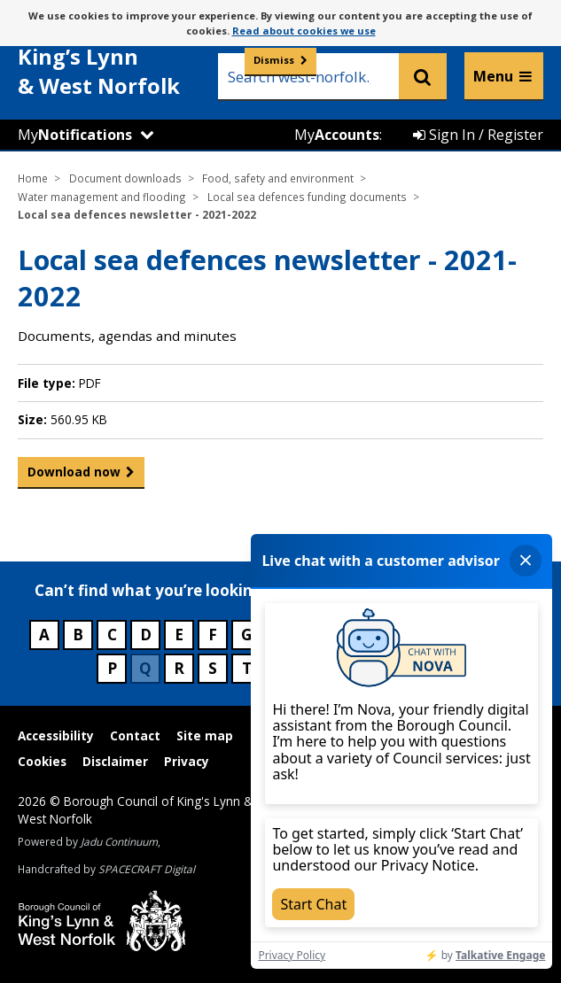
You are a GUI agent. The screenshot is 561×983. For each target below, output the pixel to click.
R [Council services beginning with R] (179, 668)
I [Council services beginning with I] (314, 634)
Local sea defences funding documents (307, 197)
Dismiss (273, 59)
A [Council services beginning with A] (44, 634)
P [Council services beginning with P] (112, 668)
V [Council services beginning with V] (314, 668)
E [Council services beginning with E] (179, 634)
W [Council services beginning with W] (348, 668)
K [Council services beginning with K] (382, 634)
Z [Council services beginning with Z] (449, 668)
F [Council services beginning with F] (212, 634)
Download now (74, 475)
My (75, 134)
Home (33, 178)
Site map (204, 735)
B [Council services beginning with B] (78, 634)
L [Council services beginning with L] (415, 634)
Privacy (186, 761)
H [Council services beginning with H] (281, 634)
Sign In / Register (478, 134)
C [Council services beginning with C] (112, 634)
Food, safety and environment (278, 178)
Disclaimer (115, 761)
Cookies (42, 761)
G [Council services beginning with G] (246, 634)
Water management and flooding (102, 197)
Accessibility (56, 735)
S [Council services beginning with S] (212, 668)
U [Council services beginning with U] (281, 668)
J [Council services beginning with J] (348, 634)
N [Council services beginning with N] (482, 634)
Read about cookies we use (304, 30)
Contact (135, 735)
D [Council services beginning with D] (146, 634)
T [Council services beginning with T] (247, 668)
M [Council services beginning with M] (448, 634)
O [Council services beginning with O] (516, 634)
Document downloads (125, 178)
